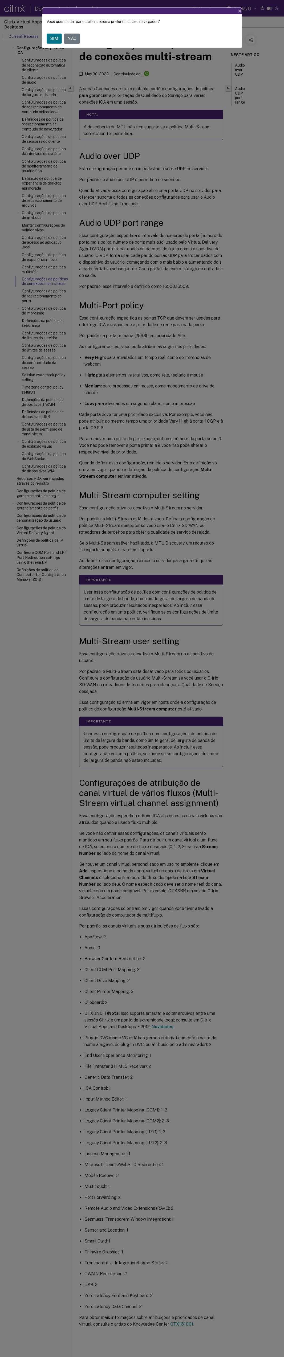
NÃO (71, 38)
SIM (54, 38)
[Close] (240, 10)
